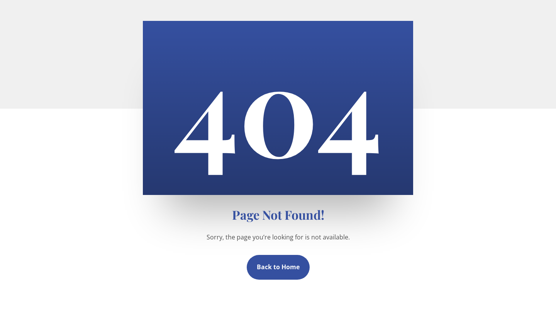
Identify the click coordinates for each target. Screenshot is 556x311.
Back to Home (278, 267)
